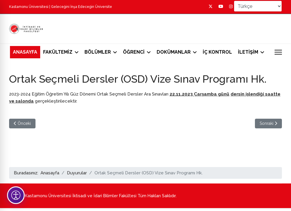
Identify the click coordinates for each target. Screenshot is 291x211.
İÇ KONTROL (217, 52)
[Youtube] (221, 6)
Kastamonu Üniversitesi (28, 7)
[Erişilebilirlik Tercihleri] (16, 195)
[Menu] (278, 52)
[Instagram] (231, 6)
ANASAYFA (25, 52)
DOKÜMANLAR (174, 52)
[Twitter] (211, 6)
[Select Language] (258, 6)
